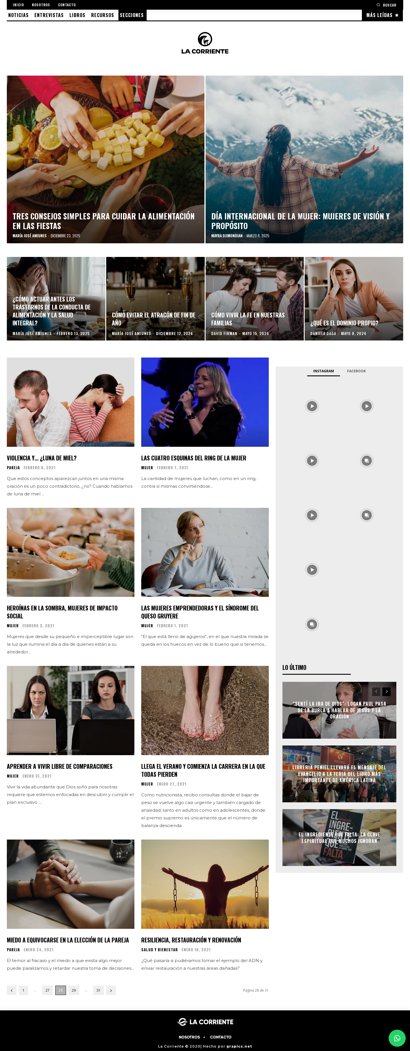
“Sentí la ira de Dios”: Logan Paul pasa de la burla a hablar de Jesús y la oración (339, 710)
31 (99, 990)
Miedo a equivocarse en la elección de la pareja (68, 940)
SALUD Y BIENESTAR (159, 950)
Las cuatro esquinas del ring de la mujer (193, 458)
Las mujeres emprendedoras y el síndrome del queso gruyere (200, 612)
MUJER (147, 468)
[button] (386, 5)
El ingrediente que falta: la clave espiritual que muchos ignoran (339, 837)
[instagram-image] (312, 405)
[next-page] (111, 990)
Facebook (356, 371)
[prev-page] (12, 990)
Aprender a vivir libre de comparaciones (59, 766)
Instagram (323, 371)
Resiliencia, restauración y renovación (191, 940)
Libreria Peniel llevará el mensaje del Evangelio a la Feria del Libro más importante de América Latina (339, 774)
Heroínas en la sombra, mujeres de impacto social (62, 612)
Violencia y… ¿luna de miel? (42, 458)
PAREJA (13, 468)
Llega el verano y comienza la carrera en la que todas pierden (203, 770)
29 (74, 990)
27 (48, 990)
